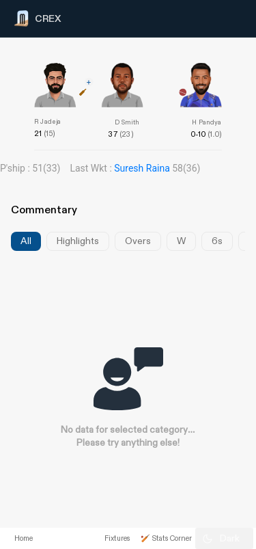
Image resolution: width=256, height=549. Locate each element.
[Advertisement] (205, 282)
